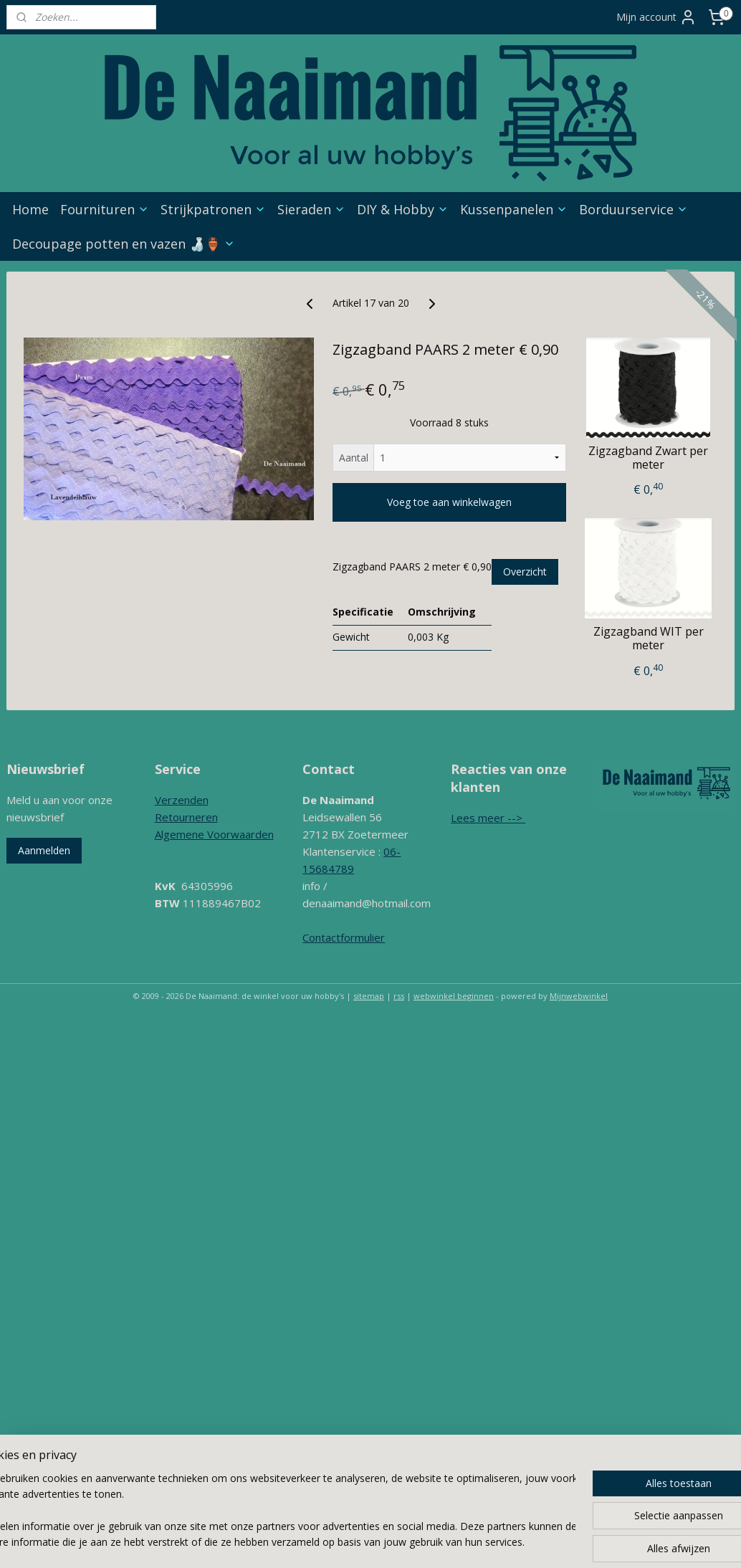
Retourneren (186, 817)
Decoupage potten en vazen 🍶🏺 (123, 243)
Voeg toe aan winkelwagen (449, 502)
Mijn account (656, 17)
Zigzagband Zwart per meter (648, 457)
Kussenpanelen (514, 209)
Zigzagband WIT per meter (648, 638)
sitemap (368, 995)
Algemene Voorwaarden (214, 834)
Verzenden (182, 800)
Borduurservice (633, 209)
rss (398, 995)
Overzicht (525, 571)
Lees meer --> (488, 818)
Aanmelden (44, 850)
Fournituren (104, 209)
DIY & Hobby (403, 209)
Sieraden (311, 209)
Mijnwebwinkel (579, 995)
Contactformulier (343, 937)
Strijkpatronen (213, 209)
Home (30, 209)
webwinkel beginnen (453, 995)
